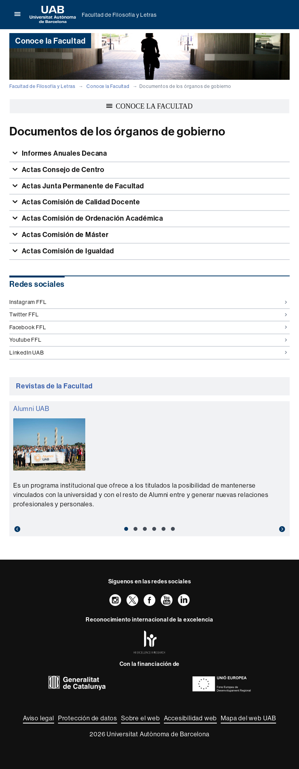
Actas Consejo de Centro (62, 169)
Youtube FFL (148, 340)
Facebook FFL (148, 327)
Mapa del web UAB (248, 718)
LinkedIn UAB (148, 352)
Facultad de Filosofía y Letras (119, 15)
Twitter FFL (148, 314)
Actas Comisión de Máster (64, 234)
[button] (30, 529)
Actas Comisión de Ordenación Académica (91, 218)
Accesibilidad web (190, 718)
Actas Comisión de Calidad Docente (80, 202)
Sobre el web (140, 718)
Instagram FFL (148, 302)
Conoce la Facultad (107, 86)
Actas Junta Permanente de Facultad (82, 186)
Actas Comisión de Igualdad (67, 251)
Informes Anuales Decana (63, 153)
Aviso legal (38, 718)
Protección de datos (87, 718)
